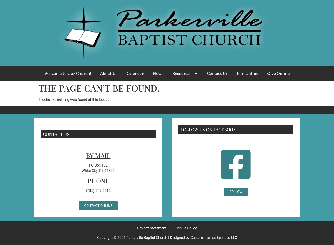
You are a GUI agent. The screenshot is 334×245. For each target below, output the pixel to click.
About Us (109, 73)
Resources (185, 73)
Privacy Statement (151, 228)
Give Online (278, 73)
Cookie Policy (186, 228)
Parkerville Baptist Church (146, 237)
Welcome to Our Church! (67, 73)
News (158, 73)
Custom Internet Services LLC (213, 237)
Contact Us (217, 73)
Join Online (247, 73)
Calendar (135, 73)
